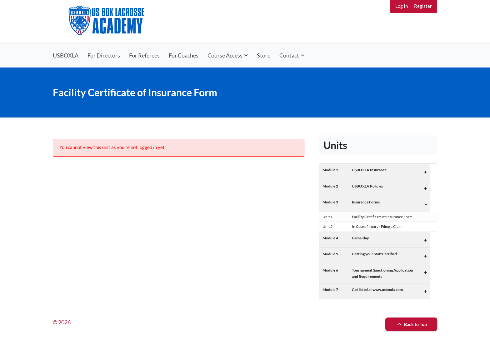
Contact (289, 55)
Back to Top (411, 324)
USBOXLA (65, 55)
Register (423, 6)
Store (263, 55)
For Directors (104, 55)
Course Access (225, 55)
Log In (401, 6)
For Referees (144, 55)
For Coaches (183, 55)
